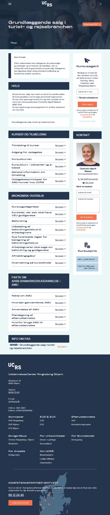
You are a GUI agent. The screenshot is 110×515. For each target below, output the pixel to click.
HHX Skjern (13, 424)
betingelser (87, 117)
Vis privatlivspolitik (87, 121)
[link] (55, 3)
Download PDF (91, 24)
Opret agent (87, 104)
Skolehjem (13, 443)
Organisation (46, 462)
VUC (73, 420)
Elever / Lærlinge (48, 439)
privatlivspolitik (86, 114)
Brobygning (76, 439)
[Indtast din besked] (88, 205)
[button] (96, 259)
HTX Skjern (13, 428)
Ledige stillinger (47, 459)
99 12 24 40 (16, 495)
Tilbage (13, 43)
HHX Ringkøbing (15, 420)
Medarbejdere (46, 455)
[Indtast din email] (88, 192)
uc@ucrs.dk (14, 401)
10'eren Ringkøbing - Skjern (21, 439)
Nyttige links (14, 455)
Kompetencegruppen (81, 424)
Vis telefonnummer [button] (89, 179)
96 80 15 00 (13, 392)
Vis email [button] (89, 182)
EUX (42, 424)
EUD (42, 420)
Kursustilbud (46, 443)
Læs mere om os (20, 503)
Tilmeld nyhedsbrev (88, 97)
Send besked (86, 217)
